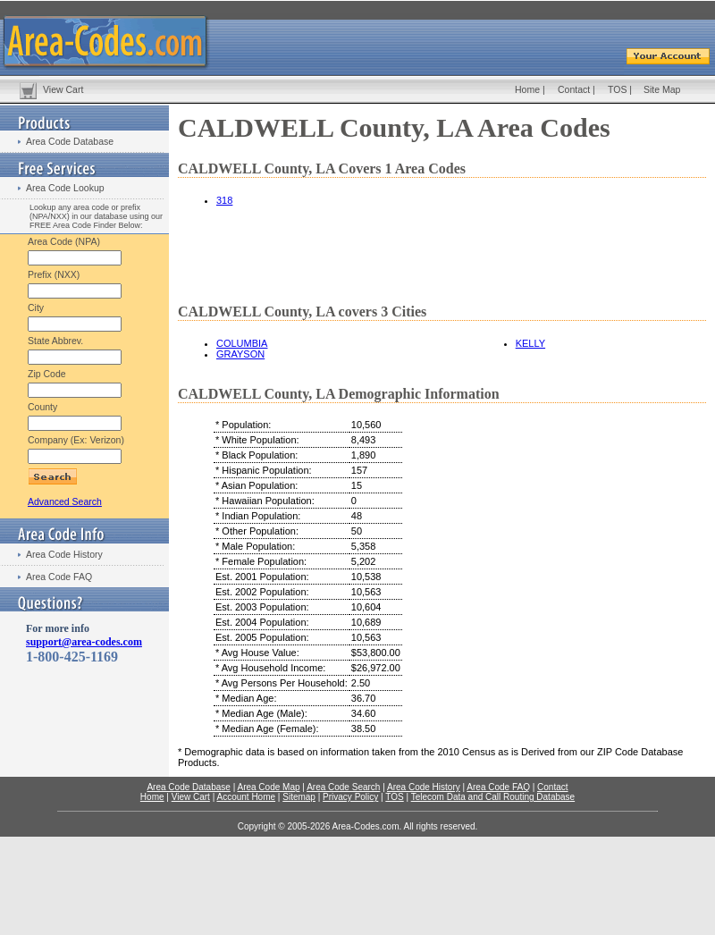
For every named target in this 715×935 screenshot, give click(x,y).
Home (527, 89)
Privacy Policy (350, 797)
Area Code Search (343, 787)
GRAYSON (240, 354)
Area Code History (64, 554)
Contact (574, 89)
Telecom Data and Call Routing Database (493, 797)
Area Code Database (70, 141)
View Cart (63, 89)
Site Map (662, 89)
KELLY (530, 343)
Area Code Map (268, 787)
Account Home (245, 797)
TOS (617, 89)
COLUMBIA (241, 343)
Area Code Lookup (65, 187)
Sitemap (298, 797)
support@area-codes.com (84, 642)
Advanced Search (65, 501)
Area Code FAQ (59, 576)
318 (224, 200)
